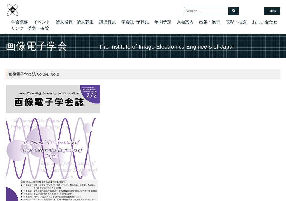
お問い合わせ (264, 22)
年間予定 (162, 22)
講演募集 (107, 22)
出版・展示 (209, 22)
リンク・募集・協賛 (30, 28)
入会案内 (185, 22)
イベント (42, 22)
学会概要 (19, 22)
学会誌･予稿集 (135, 22)
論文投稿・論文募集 (75, 22)
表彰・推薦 (236, 22)
